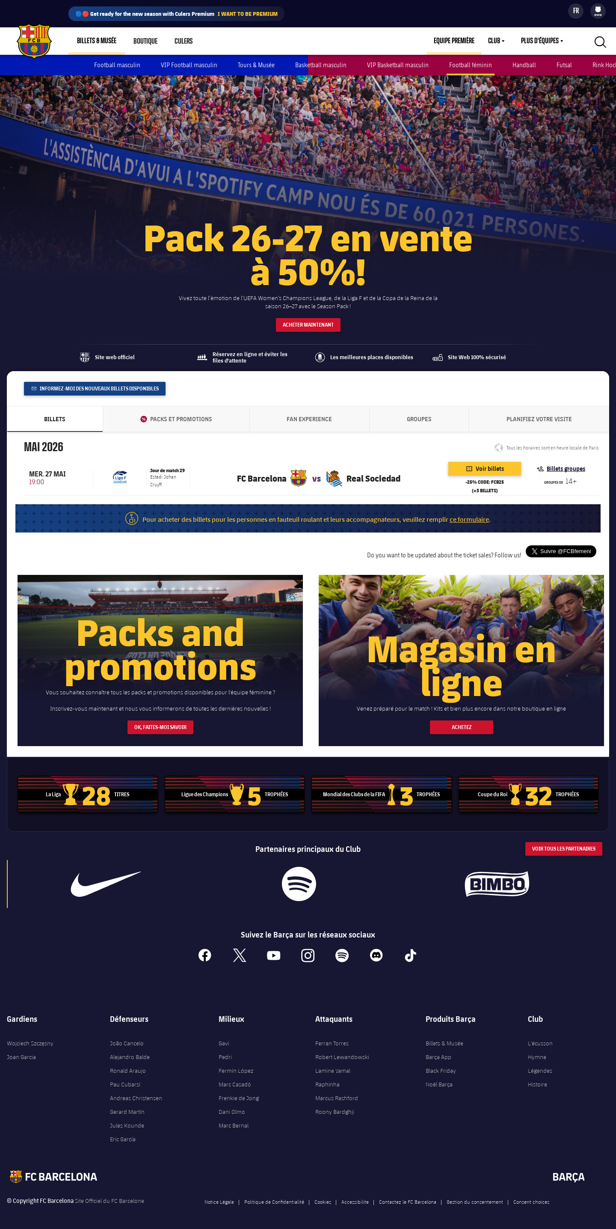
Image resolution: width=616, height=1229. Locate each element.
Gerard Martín (127, 1108)
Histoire (537, 1080)
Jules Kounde (127, 1122)
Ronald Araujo (128, 1067)
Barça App (438, 1053)
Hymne (537, 1053)
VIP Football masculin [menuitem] (189, 64)
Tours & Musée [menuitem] (256, 64)
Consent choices (531, 1198)
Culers (183, 41)
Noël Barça (439, 1080)
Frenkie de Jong (239, 1094)
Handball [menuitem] (524, 64)
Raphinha (327, 1080)
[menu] (598, 11)
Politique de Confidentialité (274, 1198)
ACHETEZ (461, 724)
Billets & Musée (444, 1039)
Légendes (540, 1067)
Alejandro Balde (130, 1053)
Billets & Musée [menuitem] (96, 41)
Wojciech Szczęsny (30, 1039)
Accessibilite (355, 1198)
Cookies (322, 1198)
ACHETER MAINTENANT (308, 321)
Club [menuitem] (494, 41)
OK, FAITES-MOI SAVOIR (160, 724)
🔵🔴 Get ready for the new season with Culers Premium (176, 13)
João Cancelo (127, 1039)
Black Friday (441, 1067)
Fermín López (236, 1067)
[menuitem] (598, 9)
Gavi (224, 1039)
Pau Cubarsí (125, 1080)
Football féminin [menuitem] (470, 64)
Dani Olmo (232, 1108)
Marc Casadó (235, 1080)
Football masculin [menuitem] (117, 64)
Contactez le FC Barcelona (407, 1198)
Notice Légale (219, 1198)
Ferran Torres (332, 1039)
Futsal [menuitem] (564, 64)
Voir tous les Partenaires (563, 845)
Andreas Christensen (136, 1094)
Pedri (225, 1053)
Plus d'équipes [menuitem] (540, 41)
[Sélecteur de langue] (575, 11)
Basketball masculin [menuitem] (320, 64)
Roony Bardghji (334, 1108)
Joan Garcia (21, 1053)
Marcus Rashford (336, 1094)
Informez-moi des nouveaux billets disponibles (95, 385)
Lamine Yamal (332, 1067)
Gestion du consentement (475, 1198)
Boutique (145, 41)
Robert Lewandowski (342, 1053)
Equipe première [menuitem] (454, 41)
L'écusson (540, 1039)
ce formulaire (469, 516)
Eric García (123, 1135)
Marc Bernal (234, 1122)
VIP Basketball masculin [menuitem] (398, 64)
